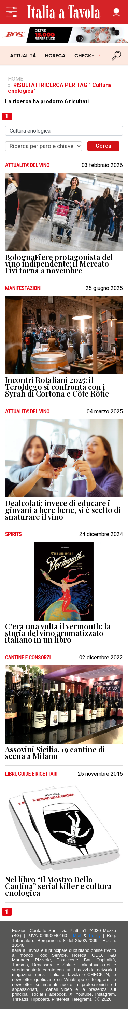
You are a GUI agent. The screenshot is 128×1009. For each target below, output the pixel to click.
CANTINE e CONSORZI (28, 658)
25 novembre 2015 (100, 774)
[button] (116, 12)
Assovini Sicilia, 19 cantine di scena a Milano (55, 753)
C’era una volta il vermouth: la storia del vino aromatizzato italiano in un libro (58, 633)
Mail (77, 935)
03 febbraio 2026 (102, 165)
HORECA (55, 55)
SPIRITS (13, 534)
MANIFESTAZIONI (23, 288)
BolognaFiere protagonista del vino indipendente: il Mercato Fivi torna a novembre (59, 264)
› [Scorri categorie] (100, 54)
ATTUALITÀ (23, 55)
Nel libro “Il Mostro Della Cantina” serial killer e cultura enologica (58, 886)
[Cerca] (117, 56)
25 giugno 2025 (104, 288)
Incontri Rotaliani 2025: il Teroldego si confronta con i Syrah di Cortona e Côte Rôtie (57, 387)
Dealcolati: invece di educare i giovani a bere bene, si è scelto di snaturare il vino (63, 510)
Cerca (103, 146)
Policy (95, 935)
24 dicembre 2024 (101, 534)
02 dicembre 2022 (101, 658)
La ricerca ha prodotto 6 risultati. (47, 102)
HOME (15, 79)
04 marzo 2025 (105, 412)
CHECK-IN (86, 55)
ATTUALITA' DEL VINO (27, 165)
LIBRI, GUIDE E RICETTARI (31, 774)
